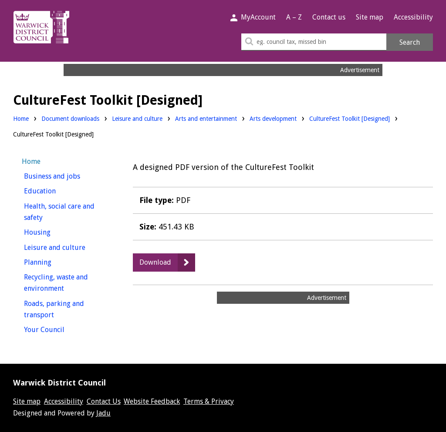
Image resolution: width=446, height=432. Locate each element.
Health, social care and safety (59, 212)
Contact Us (104, 401)
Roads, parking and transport (55, 309)
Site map (369, 17)
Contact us (328, 17)
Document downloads (70, 118)
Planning (54, 261)
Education (56, 190)
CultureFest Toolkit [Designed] (349, 118)
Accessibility (413, 17)
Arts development (273, 118)
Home (21, 118)
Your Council (60, 329)
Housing (53, 231)
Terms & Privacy (208, 401)
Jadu (103, 413)
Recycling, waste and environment (60, 283)
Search (409, 42)
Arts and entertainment (206, 118)
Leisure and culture (137, 118)
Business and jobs (68, 175)
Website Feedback (152, 401)
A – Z (294, 17)
